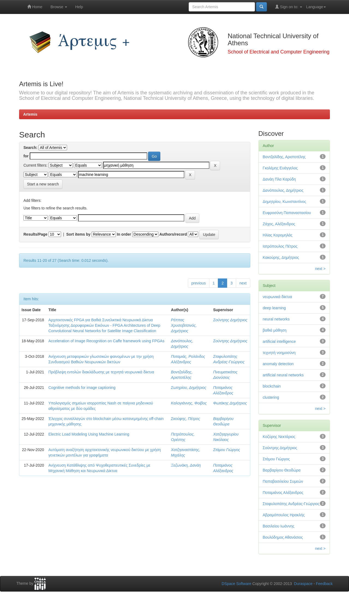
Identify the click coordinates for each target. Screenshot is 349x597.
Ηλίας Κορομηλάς (278, 235)
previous (198, 283)
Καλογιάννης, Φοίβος (189, 403)
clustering (271, 397)
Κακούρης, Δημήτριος (281, 257)
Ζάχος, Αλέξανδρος (279, 224)
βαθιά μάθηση (275, 330)
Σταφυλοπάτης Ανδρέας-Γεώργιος (291, 504)
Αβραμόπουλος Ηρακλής (284, 515)
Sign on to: (288, 6)
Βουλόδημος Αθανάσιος (283, 537)
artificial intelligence (279, 341)
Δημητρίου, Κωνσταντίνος (284, 201)
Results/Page (35, 234)
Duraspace (303, 583)
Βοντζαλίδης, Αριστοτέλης (284, 157)
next (242, 283)
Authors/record (173, 234)
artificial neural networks (283, 375)
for (26, 156)
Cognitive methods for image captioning (82, 387)
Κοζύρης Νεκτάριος (279, 436)
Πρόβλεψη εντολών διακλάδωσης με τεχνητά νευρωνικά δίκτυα (101, 372)
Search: (30, 147)
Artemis (30, 114)
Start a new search (43, 184)
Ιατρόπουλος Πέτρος (280, 246)
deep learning (274, 308)
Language (316, 7)
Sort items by (78, 234)
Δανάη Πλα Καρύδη (279, 179)
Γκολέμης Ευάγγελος (280, 168)
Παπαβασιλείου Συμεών (283, 481)
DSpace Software (236, 583)
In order (124, 234)
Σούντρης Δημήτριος (230, 320)
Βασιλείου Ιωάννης (278, 526)
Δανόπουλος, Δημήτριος (283, 190)
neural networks (276, 319)
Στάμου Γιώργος (226, 450)
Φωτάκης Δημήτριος (230, 403)
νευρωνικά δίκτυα (277, 297)
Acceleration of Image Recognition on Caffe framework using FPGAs (106, 341)
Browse (58, 7)
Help (79, 7)
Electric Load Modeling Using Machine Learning (89, 434)
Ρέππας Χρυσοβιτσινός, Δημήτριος (184, 325)
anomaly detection (278, 364)
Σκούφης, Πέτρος (185, 418)
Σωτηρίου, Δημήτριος (188, 387)
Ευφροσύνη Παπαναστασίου (287, 213)
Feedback (324, 583)
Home (34, 6)
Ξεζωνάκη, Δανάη (186, 465)
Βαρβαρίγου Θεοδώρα (282, 470)
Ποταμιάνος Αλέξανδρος (283, 492)
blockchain (272, 386)
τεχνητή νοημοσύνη (279, 352)
